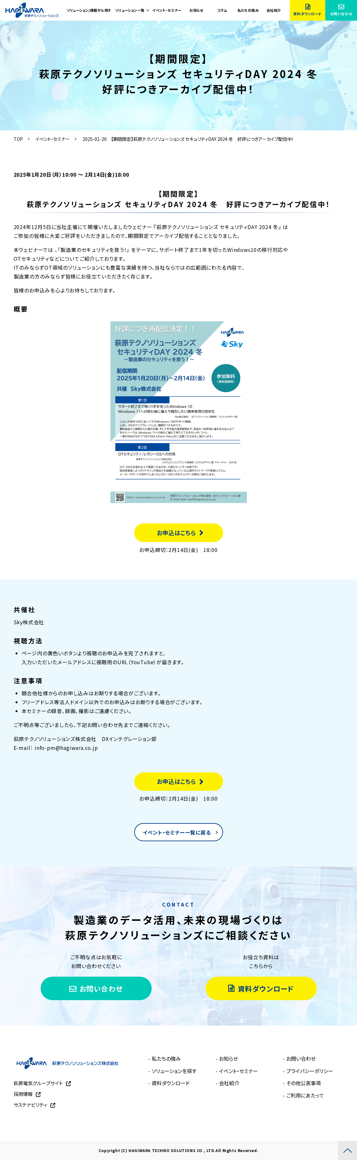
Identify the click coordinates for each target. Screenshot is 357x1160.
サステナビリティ (30, 1104)
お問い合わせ (341, 13)
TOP (18, 139)
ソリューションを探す (174, 1071)
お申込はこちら (176, 532)
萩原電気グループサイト (38, 1083)
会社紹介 (274, 10)
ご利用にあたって (305, 1095)
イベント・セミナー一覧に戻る (177, 832)
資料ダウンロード (307, 13)
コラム (222, 10)
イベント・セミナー (167, 10)
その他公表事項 (303, 1083)
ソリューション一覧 (130, 10)
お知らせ (196, 10)
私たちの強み (248, 10)
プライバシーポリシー (309, 1071)
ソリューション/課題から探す (89, 10)
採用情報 (23, 1094)
